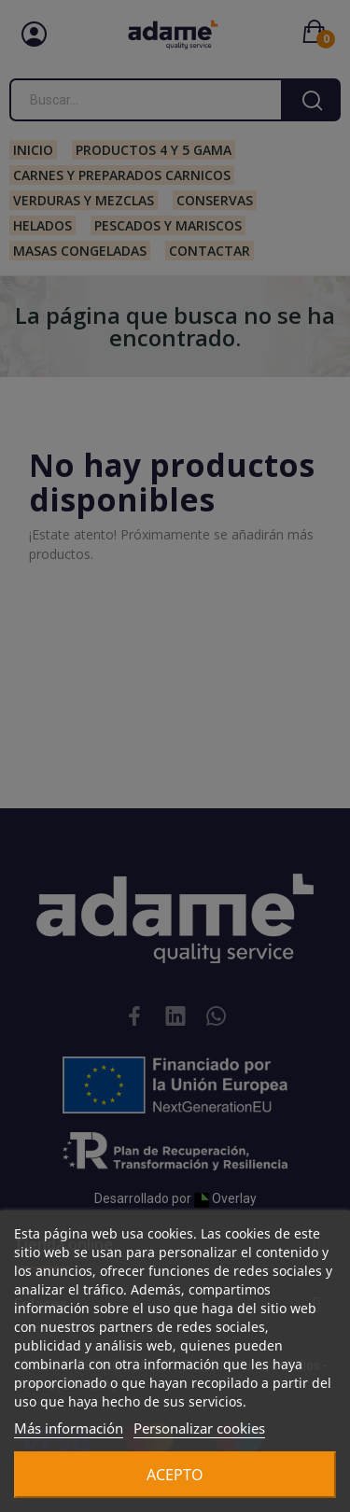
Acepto (175, 1474)
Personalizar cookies (199, 1428)
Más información (68, 1428)
